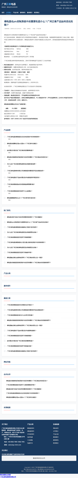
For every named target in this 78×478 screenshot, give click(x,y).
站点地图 (8, 474)
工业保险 (30, 440)
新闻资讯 (22, 12)
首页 (3, 12)
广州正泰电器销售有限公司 (8, 477)
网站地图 (2, 474)
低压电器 (30, 437)
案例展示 (29, 12)
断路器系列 (30, 428)
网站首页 (55, 428)
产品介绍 (15, 12)
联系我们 (36, 12)
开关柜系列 (30, 434)
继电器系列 (30, 431)
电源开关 (30, 443)
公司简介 (8, 12)
